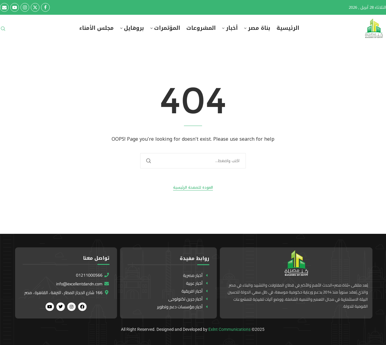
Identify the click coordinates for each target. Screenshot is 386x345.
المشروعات (201, 28)
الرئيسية (288, 28)
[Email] (4, 7)
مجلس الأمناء (96, 28)
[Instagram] (25, 7)
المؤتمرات (167, 28)
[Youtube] (14, 7)
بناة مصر (259, 28)
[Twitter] (35, 7)
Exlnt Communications (229, 329)
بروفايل (134, 28)
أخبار (232, 28)
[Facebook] (45, 7)
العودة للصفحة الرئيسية (193, 187)
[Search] (3, 31)
